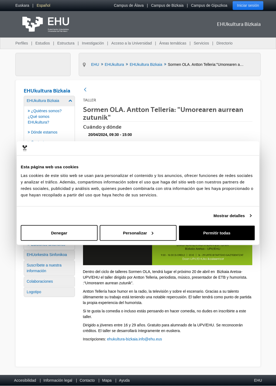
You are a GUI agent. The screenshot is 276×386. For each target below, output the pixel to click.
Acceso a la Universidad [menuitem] (131, 43)
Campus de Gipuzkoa (209, 5)
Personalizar (138, 232)
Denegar (59, 232)
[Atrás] (85, 90)
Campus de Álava (129, 5)
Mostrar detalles (229, 215)
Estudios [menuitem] (42, 43)
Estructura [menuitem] (65, 43)
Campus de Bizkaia (167, 5)
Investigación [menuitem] (93, 43)
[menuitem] (22, 5)
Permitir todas (216, 232)
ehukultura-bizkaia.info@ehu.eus (134, 339)
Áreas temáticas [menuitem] (172, 43)
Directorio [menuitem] (224, 43)
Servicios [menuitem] (201, 43)
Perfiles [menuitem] (21, 43)
